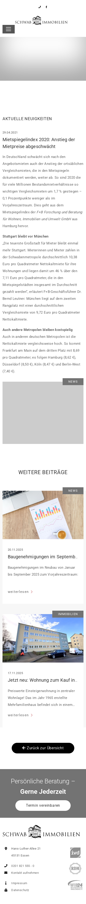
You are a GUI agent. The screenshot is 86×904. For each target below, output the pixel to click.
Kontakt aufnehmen (21, 872)
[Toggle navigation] (9, 29)
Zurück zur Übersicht (43, 748)
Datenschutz (16, 890)
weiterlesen (19, 592)
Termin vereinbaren (43, 805)
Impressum (15, 883)
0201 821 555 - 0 (18, 866)
